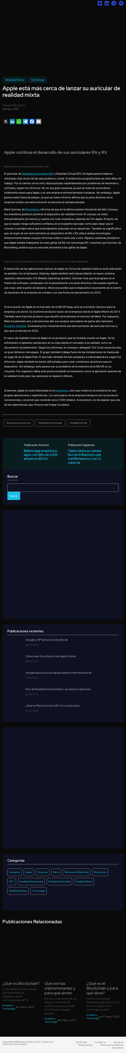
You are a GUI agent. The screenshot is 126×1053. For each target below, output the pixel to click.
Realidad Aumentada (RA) (38, 173)
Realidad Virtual (78, 423)
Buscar (12, 476)
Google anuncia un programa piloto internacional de (58, 673)
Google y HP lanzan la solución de (46, 640)
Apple (28, 872)
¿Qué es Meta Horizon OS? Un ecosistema (52, 705)
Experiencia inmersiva (19, 423)
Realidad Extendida (59, 881)
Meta (56, 872)
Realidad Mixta (14, 80)
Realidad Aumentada (50, 423)
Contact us (100, 1042)
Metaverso (100, 872)
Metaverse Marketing (76, 872)
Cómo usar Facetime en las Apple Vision (50, 656)
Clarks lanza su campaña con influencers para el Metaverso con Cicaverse (84, 457)
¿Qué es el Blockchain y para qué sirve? (102, 988)
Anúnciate (81, 1042)
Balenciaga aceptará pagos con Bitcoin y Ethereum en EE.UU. (41, 455)
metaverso (61, 390)
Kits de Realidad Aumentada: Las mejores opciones (58, 689)
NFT (11, 881)
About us (119, 1042)
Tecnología (37, 80)
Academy (14, 872)
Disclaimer (118, 1048)
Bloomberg (32, 209)
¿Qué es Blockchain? (21, 983)
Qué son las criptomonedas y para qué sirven (59, 988)
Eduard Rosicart (13, 105)
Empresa (43, 872)
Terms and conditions (112, 1045)
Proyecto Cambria (15, 326)
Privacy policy (85, 1045)
